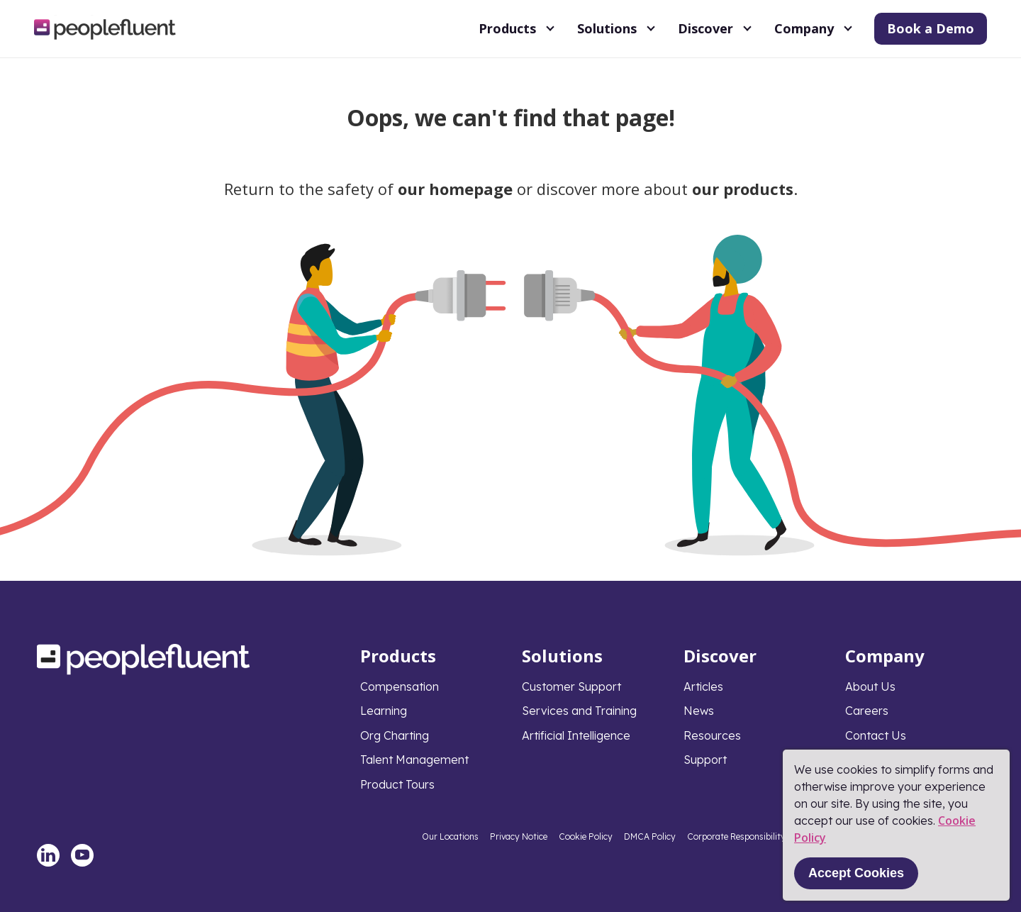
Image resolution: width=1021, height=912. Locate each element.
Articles (703, 686)
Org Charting (394, 735)
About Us (870, 686)
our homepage (455, 188)
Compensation (399, 686)
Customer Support (571, 686)
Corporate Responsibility (736, 836)
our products (742, 188)
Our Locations (450, 836)
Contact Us (875, 735)
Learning (383, 711)
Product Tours (397, 784)
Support (705, 759)
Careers (866, 711)
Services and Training (579, 711)
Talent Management (414, 759)
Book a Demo (930, 28)
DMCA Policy (650, 836)
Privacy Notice (518, 836)
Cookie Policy (586, 836)
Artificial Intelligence (576, 735)
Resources (712, 735)
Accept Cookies (856, 873)
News (699, 711)
